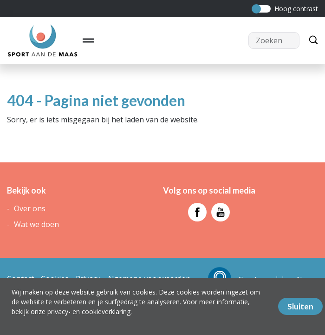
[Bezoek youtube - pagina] (220, 212)
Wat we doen (36, 224)
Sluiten (300, 306)
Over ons (30, 208)
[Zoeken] (311, 40)
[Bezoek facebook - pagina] (197, 212)
